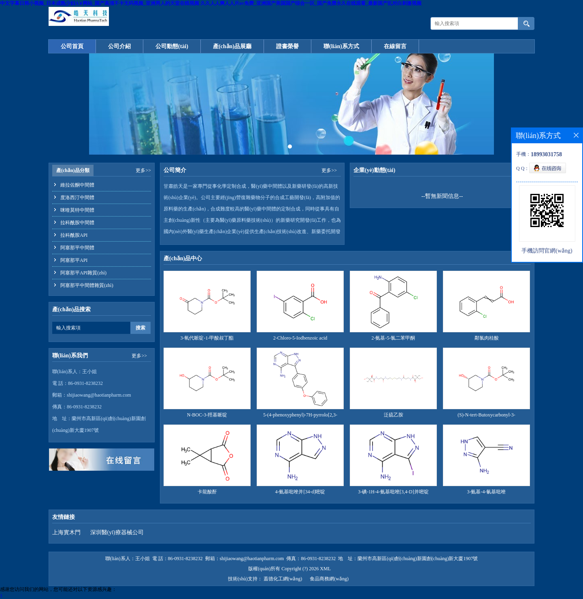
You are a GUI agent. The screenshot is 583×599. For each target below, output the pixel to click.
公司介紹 (119, 46)
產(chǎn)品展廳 (232, 46)
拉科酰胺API (73, 235)
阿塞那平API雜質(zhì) (83, 273)
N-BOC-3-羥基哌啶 (207, 415)
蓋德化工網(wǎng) (283, 579)
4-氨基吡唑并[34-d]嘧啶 (300, 492)
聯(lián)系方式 (341, 46)
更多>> (143, 170)
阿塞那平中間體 (77, 248)
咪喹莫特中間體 (77, 210)
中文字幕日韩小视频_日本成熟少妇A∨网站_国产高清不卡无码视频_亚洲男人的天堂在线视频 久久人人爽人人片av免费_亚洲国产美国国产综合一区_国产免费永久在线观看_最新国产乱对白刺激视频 (210, 3)
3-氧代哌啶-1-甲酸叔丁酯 (207, 338)
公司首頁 (72, 46)
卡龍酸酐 (207, 492)
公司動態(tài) (171, 46)
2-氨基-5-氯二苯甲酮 (393, 338)
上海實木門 (66, 532)
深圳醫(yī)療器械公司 (117, 532)
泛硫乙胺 (393, 415)
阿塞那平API (73, 260)
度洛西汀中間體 (77, 197)
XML (325, 568)
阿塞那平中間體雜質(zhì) (86, 285)
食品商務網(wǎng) (329, 579)
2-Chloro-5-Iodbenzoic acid (300, 338)
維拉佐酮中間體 (77, 185)
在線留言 (395, 46)
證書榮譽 (287, 46)
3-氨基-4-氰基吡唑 (486, 492)
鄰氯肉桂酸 (486, 338)
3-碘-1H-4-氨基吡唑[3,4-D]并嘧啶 (393, 492)
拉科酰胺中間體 (77, 222)
